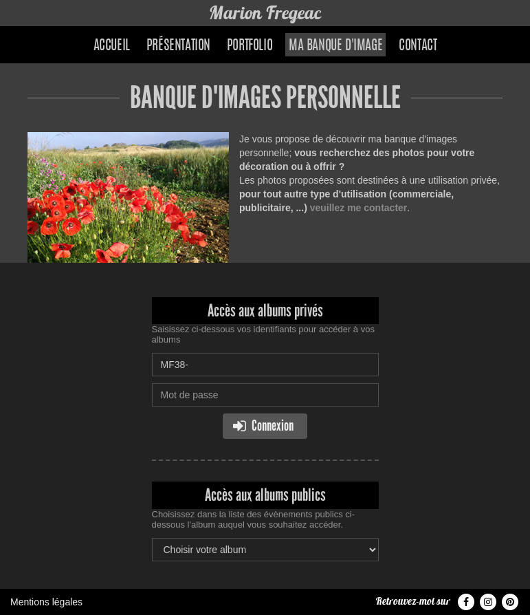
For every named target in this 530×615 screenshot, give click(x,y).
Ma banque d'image (335, 46)
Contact (418, 46)
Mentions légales (46, 601)
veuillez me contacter (359, 207)
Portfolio (249, 46)
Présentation (178, 46)
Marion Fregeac (265, 12)
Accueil (111, 46)
